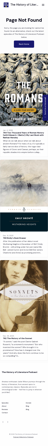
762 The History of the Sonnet (17, 338)
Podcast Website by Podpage (23, 437)
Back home (24, 44)
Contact (5, 413)
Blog (27, 406)
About (4, 406)
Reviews (5, 409)
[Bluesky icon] (3, 422)
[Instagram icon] (8, 422)
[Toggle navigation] (43, 5)
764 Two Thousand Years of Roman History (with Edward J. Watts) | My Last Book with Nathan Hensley (23, 135)
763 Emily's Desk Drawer (14, 238)
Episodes (5, 403)
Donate (28, 403)
